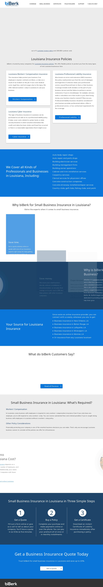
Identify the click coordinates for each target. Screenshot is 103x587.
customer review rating (45, 67)
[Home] (12, 4)
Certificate (57, 4)
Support (81, 4)
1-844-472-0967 (92, 4)
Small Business (44, 4)
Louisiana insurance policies (44, 80)
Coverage (33, 4)
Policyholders (70, 4)
